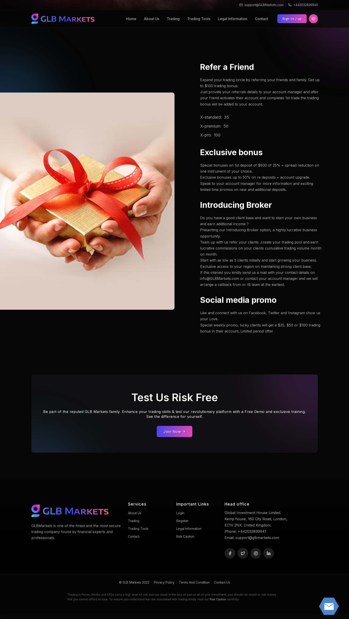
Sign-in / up (292, 19)
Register (182, 521)
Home (131, 19)
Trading (173, 19)
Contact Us (222, 582)
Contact (261, 19)
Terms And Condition (194, 582)
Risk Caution (218, 599)
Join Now (174, 431)
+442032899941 (305, 5)
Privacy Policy (164, 582)
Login (180, 513)
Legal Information (232, 19)
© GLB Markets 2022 (134, 582)
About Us (151, 19)
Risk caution (185, 536)
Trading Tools (198, 19)
